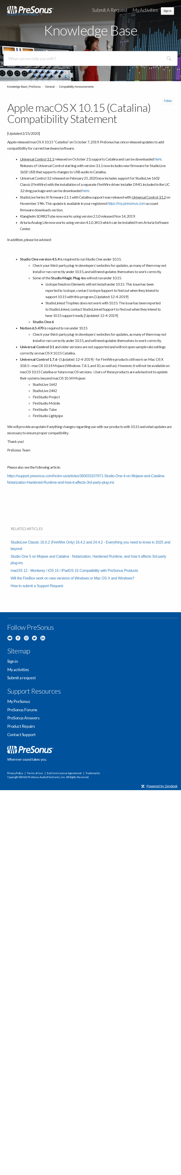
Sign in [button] (167, 11)
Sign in (12, 661)
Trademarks (93, 773)
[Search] (90, 58)
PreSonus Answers (23, 717)
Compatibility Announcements (76, 86)
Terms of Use (35, 773)
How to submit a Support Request (37, 586)
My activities (145, 10)
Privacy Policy (15, 773)
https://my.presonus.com (127, 204)
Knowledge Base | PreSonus (24, 86)
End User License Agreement (64, 773)
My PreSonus (18, 701)
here (157, 159)
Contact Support (21, 734)
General (50, 86)
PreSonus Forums (22, 709)
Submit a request (109, 10)
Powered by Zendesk (162, 786)
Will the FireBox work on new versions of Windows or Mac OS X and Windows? (72, 578)
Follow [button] (168, 101)
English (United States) (23, 14)
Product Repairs (21, 726)
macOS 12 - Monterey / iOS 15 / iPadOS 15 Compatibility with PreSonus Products (74, 571)
